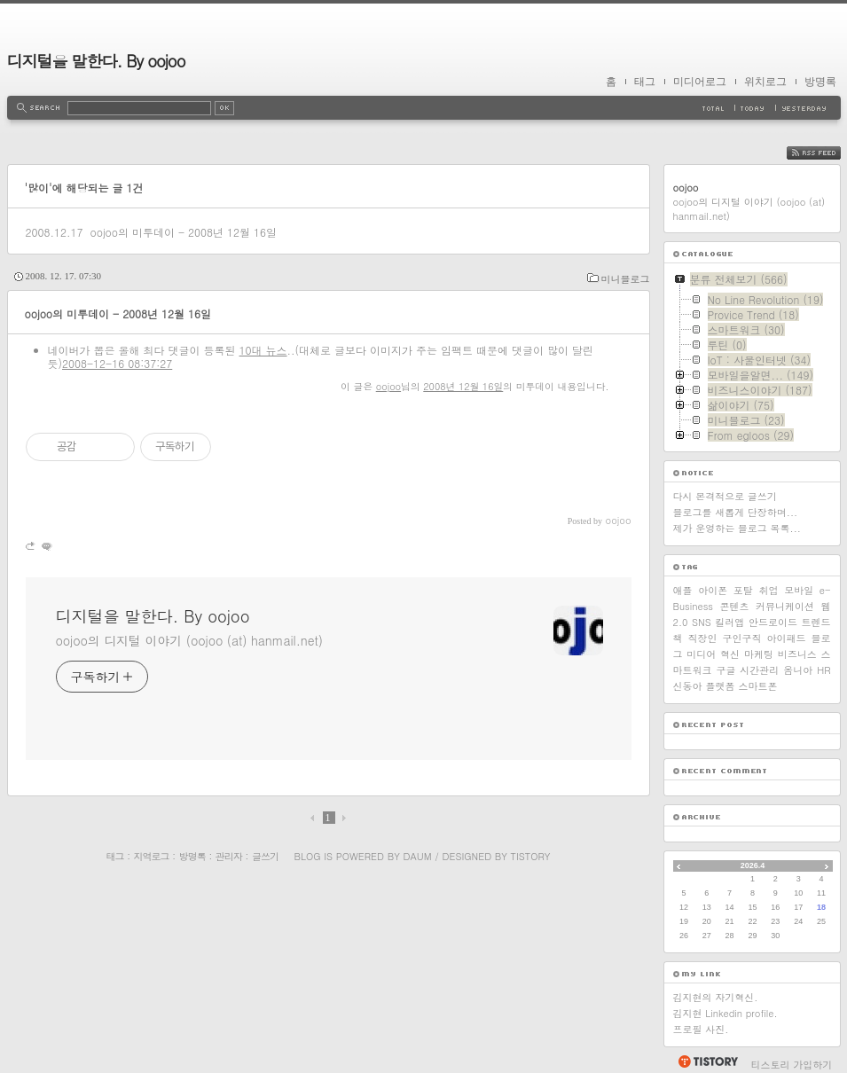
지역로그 (151, 856)
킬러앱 (729, 622)
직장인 (703, 638)
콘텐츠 (734, 606)
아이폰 (712, 590)
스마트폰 (758, 686)
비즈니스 (797, 654)
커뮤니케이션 (785, 606)
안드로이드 (773, 622)
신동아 (687, 686)
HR (823, 670)
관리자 (229, 856)
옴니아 (797, 670)
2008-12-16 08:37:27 (117, 363)
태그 (644, 81)
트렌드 (816, 622)
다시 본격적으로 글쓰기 (725, 496)
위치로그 (765, 81)
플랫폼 (720, 686)
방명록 (820, 81)
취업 (769, 590)
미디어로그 (699, 81)
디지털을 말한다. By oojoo (96, 61)
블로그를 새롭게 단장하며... (735, 512)
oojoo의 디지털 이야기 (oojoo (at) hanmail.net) (189, 640)
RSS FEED (827, 153)
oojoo (388, 386)
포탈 (743, 590)
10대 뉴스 (263, 349)
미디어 (701, 654)
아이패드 (786, 638)
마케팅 (758, 654)
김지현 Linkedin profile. (725, 1013)
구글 (725, 670)
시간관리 (759, 670)
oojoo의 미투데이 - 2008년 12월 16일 (183, 231)
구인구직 (742, 638)
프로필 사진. (701, 1029)
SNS (701, 622)
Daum (417, 856)
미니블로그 (625, 279)
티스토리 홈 (707, 1061)
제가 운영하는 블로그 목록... (737, 528)
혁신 (730, 654)
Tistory (531, 856)
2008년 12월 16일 (463, 386)
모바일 (798, 590)
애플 (683, 590)
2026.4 (753, 865)
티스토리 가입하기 (792, 1064)
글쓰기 (265, 856)
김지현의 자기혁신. (715, 997)
